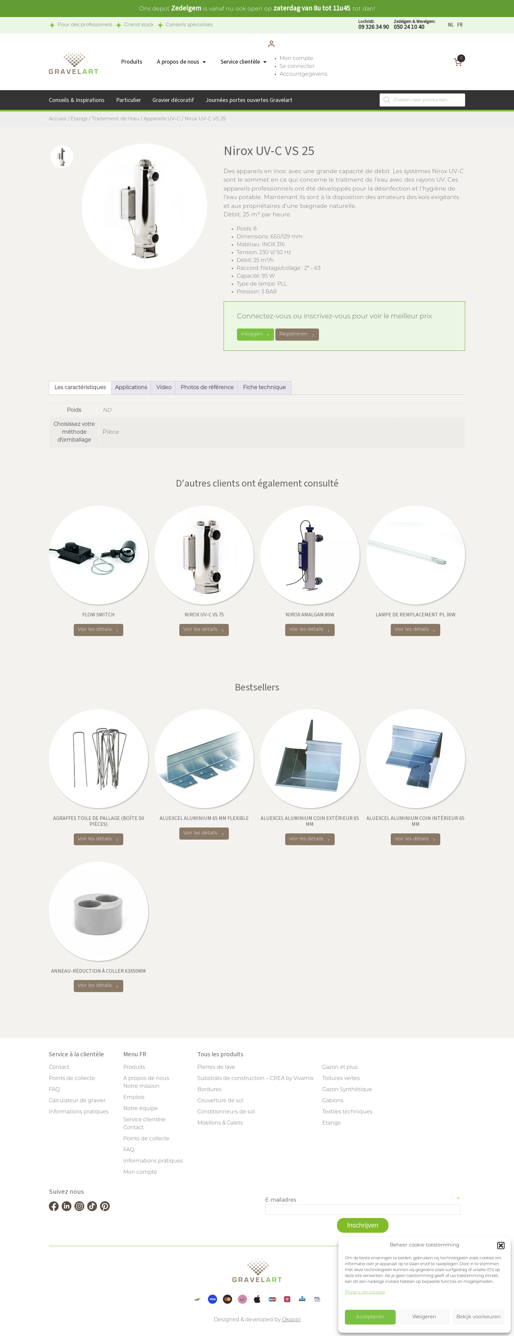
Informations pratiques (79, 1112)
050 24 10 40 (414, 25)
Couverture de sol (220, 1101)
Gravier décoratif (173, 100)
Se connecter (297, 66)
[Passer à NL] (451, 25)
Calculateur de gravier (77, 1101)
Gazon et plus (340, 1067)
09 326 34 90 (373, 25)
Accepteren (370, 1317)
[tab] (62, 157)
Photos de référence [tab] (207, 387)
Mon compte (296, 58)
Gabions (333, 1101)
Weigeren (424, 1317)
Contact (59, 1067)
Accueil (57, 119)
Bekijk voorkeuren (478, 1317)
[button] (501, 1245)
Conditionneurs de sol (226, 1112)
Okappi (291, 1320)
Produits (131, 62)
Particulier (128, 100)
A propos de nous (178, 62)
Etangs (79, 119)
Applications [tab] (131, 387)
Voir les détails (98, 630)
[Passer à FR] (460, 25)
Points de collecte (72, 1078)
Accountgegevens (303, 74)
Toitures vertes (341, 1078)
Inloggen (255, 334)
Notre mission (141, 1086)
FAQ (54, 1089)
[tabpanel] (144, 206)
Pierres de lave (216, 1067)
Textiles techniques (347, 1112)
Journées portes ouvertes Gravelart (249, 100)
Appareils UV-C (162, 119)
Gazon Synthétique (347, 1089)
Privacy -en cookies (365, 1292)
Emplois (134, 1097)
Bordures (209, 1089)
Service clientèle (240, 62)
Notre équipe (140, 1108)
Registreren (297, 334)
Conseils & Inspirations (77, 100)
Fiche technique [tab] (264, 387)
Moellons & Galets (220, 1123)
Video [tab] (163, 387)
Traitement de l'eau (115, 119)
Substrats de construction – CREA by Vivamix (255, 1078)
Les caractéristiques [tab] (80, 387)
